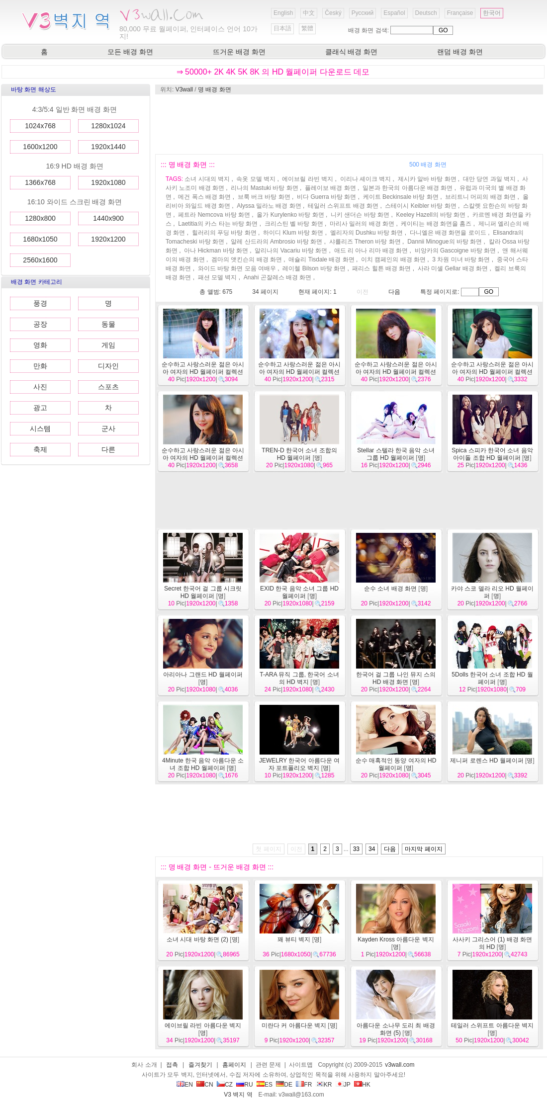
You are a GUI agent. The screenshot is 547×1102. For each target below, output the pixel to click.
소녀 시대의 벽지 (207, 178)
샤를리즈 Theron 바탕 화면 (365, 241)
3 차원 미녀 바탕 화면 (461, 259)
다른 (108, 449)
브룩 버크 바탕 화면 (264, 196)
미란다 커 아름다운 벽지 (294, 1025)
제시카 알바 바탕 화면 (427, 178)
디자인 (108, 366)
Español (394, 12)
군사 (108, 428)
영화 (40, 345)
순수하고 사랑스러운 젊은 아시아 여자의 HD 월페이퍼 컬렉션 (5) (203, 372)
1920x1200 (108, 239)
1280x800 (40, 218)
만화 (40, 366)
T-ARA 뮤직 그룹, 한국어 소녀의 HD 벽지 (299, 678)
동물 (108, 324)
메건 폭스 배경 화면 (204, 196)
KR (324, 1084)
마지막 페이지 (423, 849)
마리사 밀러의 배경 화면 (362, 223)
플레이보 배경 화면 (330, 187)
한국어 (492, 12)
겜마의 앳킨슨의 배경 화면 (246, 259)
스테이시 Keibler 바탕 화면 (420, 205)
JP (343, 1084)
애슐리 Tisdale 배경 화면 (321, 259)
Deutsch (426, 12)
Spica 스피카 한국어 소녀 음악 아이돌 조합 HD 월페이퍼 (492, 454)
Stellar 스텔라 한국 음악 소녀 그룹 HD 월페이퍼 (395, 454)
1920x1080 (108, 182)
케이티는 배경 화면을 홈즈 (436, 223)
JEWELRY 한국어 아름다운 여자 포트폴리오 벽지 (299, 764)
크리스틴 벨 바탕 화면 (294, 223)
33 (356, 849)
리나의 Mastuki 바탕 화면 (264, 187)
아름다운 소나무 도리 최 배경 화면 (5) (396, 1029)
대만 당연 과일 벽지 (489, 178)
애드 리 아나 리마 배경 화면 (371, 250)
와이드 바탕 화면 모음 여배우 (237, 268)
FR (304, 1084)
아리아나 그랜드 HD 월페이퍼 (202, 674)
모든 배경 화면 (130, 52)
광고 (40, 408)
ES (265, 1084)
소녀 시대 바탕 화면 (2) (197, 939)
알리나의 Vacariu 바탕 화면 (291, 250)
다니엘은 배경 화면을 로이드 (448, 232)
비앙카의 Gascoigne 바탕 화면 (455, 250)
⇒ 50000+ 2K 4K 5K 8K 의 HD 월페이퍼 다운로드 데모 (273, 72)
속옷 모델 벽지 (255, 178)
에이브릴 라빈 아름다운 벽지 (203, 1025)
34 (371, 849)
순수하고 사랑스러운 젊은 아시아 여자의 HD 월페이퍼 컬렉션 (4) (299, 372)
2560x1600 (40, 260)
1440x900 (108, 218)
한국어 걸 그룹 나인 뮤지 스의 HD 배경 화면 (396, 678)
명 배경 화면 (214, 89)
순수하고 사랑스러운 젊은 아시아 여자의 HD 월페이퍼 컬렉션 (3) (396, 372)
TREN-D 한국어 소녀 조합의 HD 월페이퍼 (299, 454)
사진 (40, 387)
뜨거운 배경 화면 (239, 52)
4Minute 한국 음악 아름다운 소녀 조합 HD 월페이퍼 (203, 764)
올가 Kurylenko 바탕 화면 (290, 214)
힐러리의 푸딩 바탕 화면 (224, 232)
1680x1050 (40, 239)
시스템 (40, 428)
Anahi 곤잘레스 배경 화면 (278, 277)
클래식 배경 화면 (351, 52)
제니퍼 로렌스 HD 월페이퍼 (486, 760)
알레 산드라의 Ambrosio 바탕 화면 (276, 241)
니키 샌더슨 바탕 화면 (360, 214)
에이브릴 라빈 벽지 (307, 178)
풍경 (40, 303)
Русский (363, 12)
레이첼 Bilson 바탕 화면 (314, 268)
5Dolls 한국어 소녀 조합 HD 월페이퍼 (492, 678)
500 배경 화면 (428, 164)
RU (244, 1084)
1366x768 (40, 182)
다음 (394, 291)
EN (185, 1084)
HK (362, 1084)
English (283, 12)
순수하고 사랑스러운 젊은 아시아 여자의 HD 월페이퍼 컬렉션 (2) (492, 372)
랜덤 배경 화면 (460, 52)
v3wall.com (399, 1064)
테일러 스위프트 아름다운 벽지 (492, 1025)
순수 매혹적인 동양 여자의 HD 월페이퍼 (396, 764)
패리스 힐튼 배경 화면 (381, 268)
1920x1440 (108, 147)
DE (284, 1084)
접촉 (172, 1064)
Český (333, 12)
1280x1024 (108, 126)
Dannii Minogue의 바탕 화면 (444, 241)
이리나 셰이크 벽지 (365, 178)
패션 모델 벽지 (217, 277)
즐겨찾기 (200, 1064)
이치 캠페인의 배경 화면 (393, 259)
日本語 (282, 28)
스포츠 (108, 387)
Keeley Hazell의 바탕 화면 (430, 214)
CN (204, 1084)
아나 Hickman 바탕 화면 (216, 250)
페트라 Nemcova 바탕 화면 (214, 214)
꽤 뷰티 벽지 (294, 939)
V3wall (184, 89)
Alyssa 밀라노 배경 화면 (269, 205)
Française (460, 12)
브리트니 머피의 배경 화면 (480, 196)
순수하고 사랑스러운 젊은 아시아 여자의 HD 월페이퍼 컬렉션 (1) (203, 458)
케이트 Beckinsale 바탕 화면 (401, 196)
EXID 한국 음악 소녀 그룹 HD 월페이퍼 (299, 592)
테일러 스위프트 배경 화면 (343, 205)
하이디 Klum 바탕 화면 (293, 232)
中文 (309, 12)
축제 (40, 449)
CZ (225, 1084)
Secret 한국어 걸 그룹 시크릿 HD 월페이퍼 (203, 592)
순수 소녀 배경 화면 (390, 588)
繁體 (307, 28)
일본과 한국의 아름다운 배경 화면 (408, 187)
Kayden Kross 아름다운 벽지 (396, 939)
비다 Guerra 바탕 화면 (326, 196)
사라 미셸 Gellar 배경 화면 (453, 268)
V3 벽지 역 (238, 1094)
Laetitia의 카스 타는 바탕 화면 (218, 223)
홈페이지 (234, 1064)
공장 (40, 324)
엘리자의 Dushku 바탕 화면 (366, 232)
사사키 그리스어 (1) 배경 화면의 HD (492, 943)
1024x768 (40, 126)
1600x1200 (40, 147)
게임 (108, 345)
